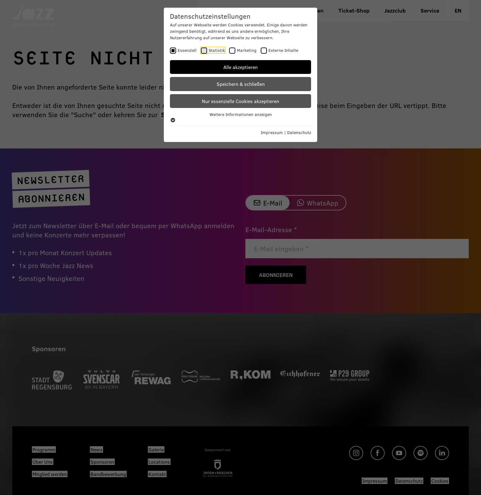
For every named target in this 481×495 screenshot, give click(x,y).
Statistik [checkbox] (217, 50)
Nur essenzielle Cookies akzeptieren (240, 101)
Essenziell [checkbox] (187, 50)
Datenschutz (299, 132)
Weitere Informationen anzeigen (240, 116)
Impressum (272, 132)
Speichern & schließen (241, 84)
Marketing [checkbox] (246, 50)
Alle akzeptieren (240, 67)
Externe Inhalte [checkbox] (283, 50)
